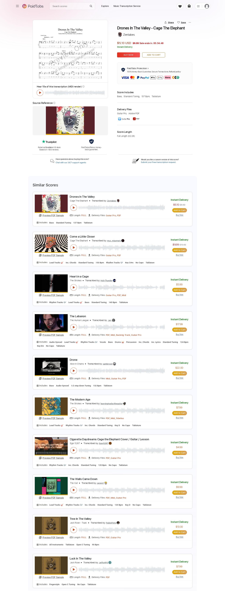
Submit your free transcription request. (158, 162)
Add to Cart (154, 55)
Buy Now (128, 55)
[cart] (189, 6)
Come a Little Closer (82, 236)
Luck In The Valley (80, 558)
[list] (198, 6)
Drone (73, 359)
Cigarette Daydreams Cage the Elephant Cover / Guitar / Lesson (109, 439)
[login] (207, 6)
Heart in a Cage (79, 276)
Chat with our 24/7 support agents (71, 163)
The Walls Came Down (83, 478)
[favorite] (180, 6)
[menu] (17, 6)
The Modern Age (80, 399)
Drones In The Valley (82, 196)
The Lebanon (78, 316)
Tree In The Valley (80, 518)
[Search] (91, 6)
